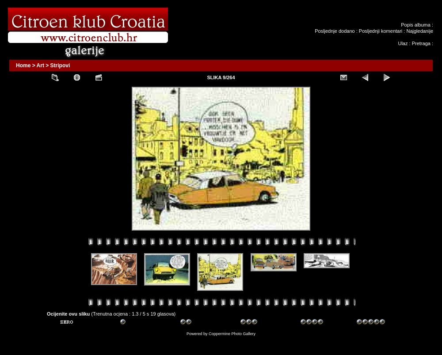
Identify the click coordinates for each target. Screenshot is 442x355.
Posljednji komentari (380, 31)
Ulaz (403, 43)
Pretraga (421, 43)
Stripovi (60, 65)
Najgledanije (419, 31)
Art (40, 65)
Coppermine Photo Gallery (232, 334)
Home (23, 65)
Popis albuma (416, 24)
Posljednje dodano (335, 31)
